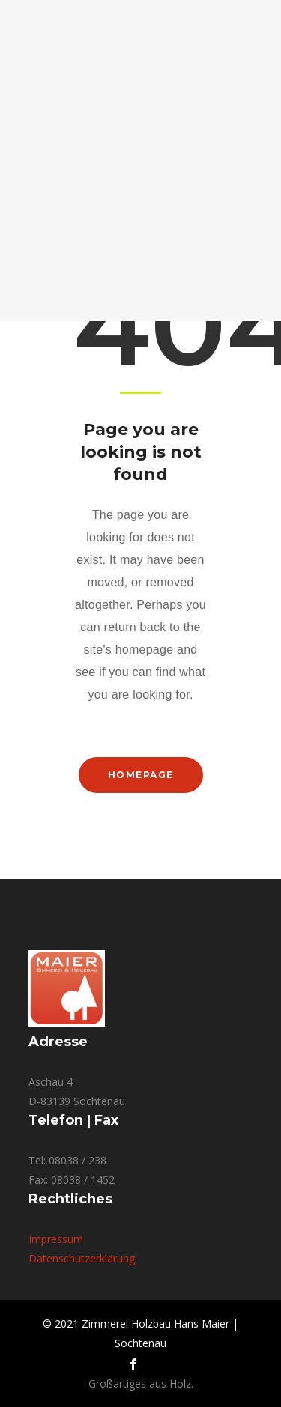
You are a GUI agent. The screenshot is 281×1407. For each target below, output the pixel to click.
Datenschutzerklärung (81, 1258)
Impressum (55, 1239)
